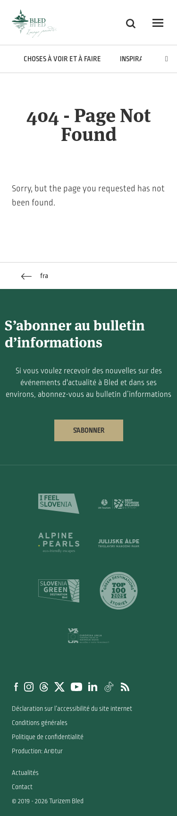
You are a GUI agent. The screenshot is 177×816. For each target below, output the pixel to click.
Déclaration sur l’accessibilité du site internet (72, 708)
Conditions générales (39, 722)
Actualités (25, 772)
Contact (22, 787)
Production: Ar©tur (37, 751)
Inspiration (138, 59)
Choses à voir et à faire (62, 59)
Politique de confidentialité (48, 737)
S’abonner (88, 430)
